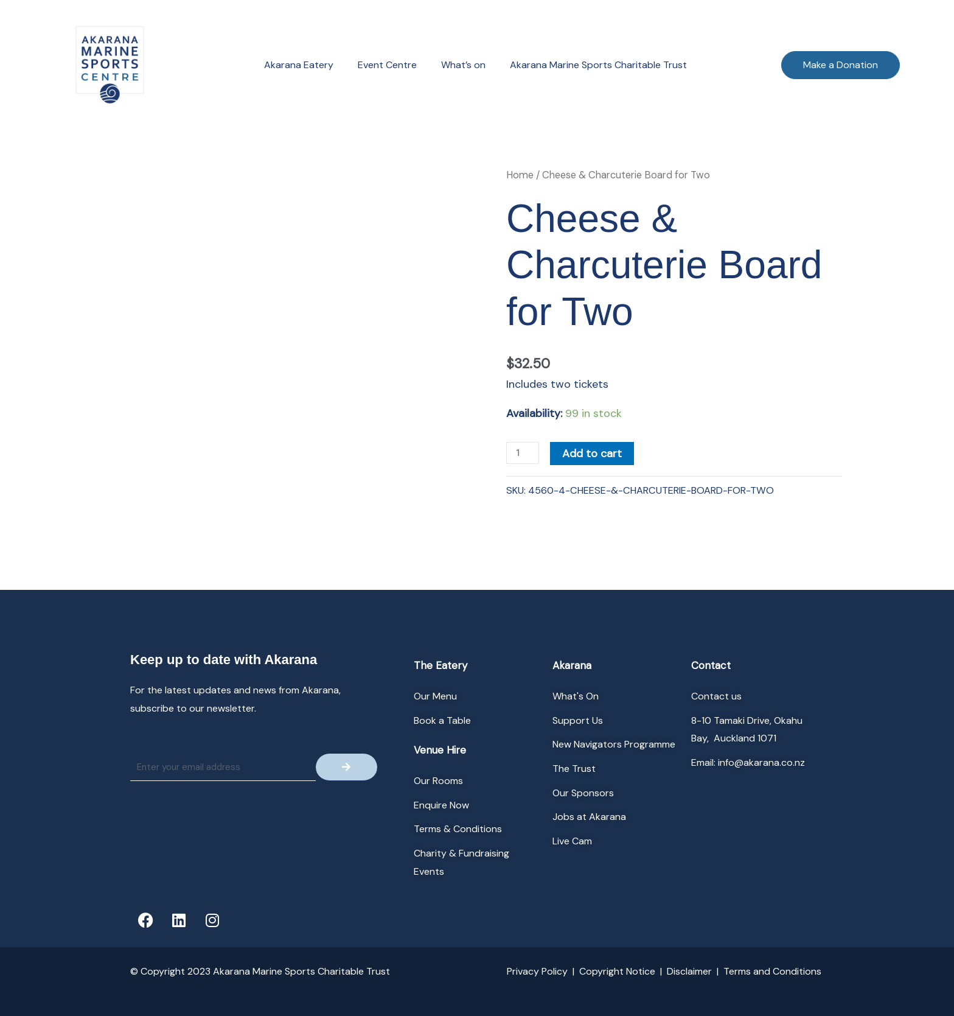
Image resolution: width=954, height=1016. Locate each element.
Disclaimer (689, 971)
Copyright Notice (617, 971)
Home (520, 175)
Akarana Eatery (298, 64)
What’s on (463, 64)
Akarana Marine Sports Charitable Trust (598, 64)
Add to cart (592, 453)
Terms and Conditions (772, 971)
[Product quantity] (522, 453)
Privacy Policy (537, 971)
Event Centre (387, 64)
